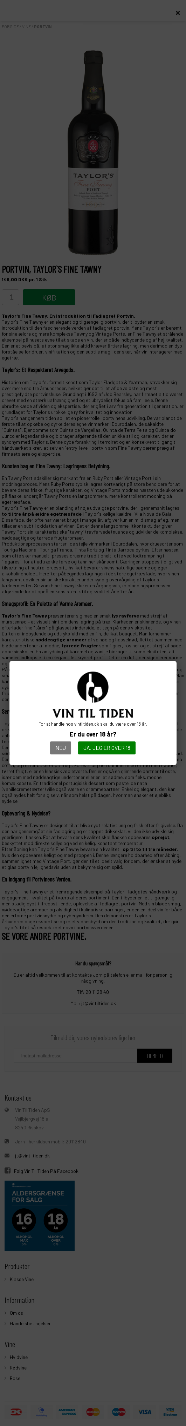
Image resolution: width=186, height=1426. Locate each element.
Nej (60, 747)
